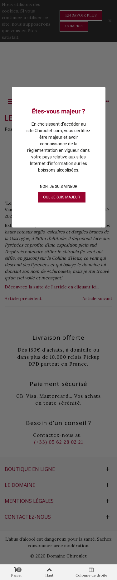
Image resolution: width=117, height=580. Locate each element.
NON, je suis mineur (58, 186)
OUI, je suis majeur (61, 197)
